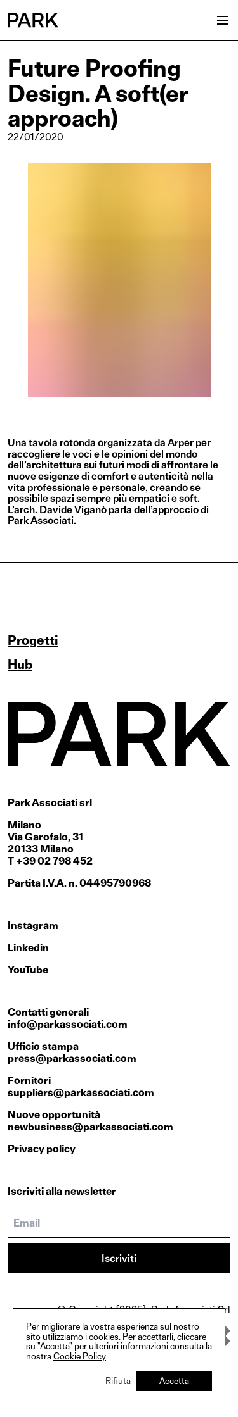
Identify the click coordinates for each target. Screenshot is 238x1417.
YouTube (28, 970)
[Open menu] (222, 20)
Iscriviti (119, 1258)
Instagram (33, 926)
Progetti (33, 640)
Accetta (174, 1380)
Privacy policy (42, 1149)
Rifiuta (118, 1380)
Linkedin (28, 948)
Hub (20, 664)
